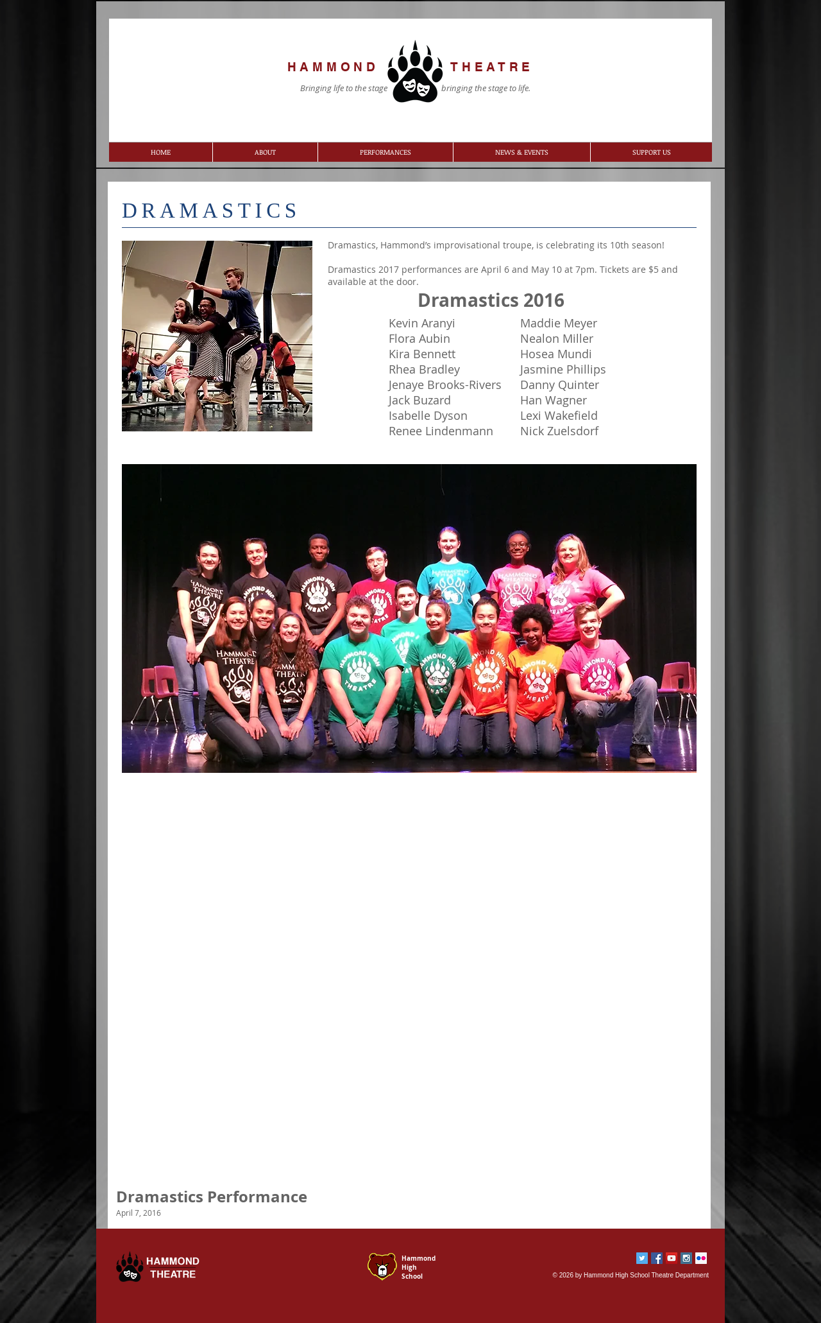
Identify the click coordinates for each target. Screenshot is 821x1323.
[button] (264, 152)
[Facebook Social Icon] (657, 1258)
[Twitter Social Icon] (642, 1258)
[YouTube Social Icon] (671, 1258)
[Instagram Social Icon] (686, 1258)
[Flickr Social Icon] (701, 1258)
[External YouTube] (408, 990)
